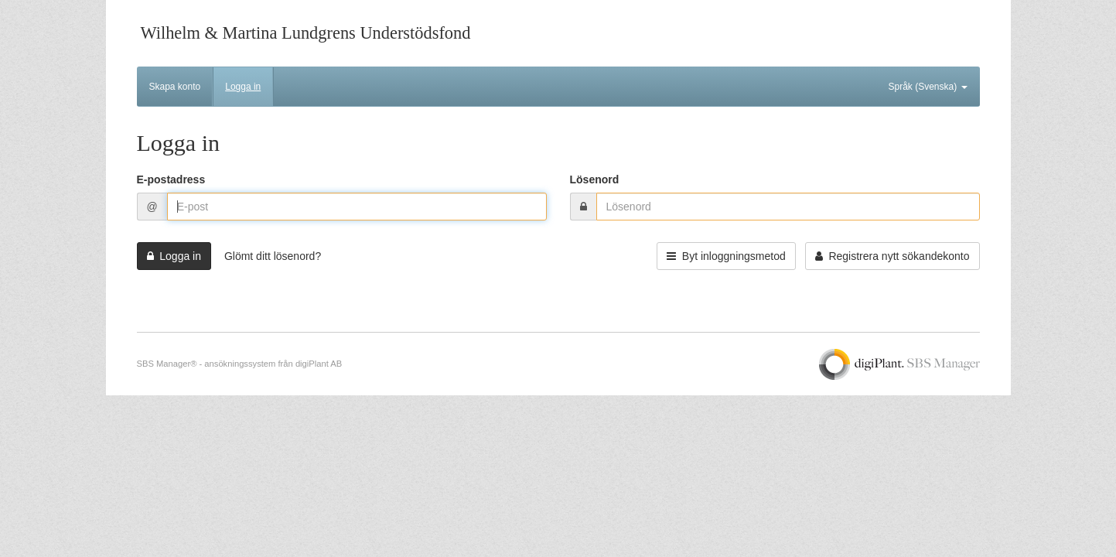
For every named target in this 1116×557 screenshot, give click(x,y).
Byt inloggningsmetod (726, 256)
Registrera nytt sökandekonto (892, 256)
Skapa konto (175, 86)
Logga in (243, 86)
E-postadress (171, 179)
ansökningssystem (239, 363)
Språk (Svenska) (927, 86)
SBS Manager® (167, 363)
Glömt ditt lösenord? (272, 256)
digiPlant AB (318, 363)
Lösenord (594, 179)
